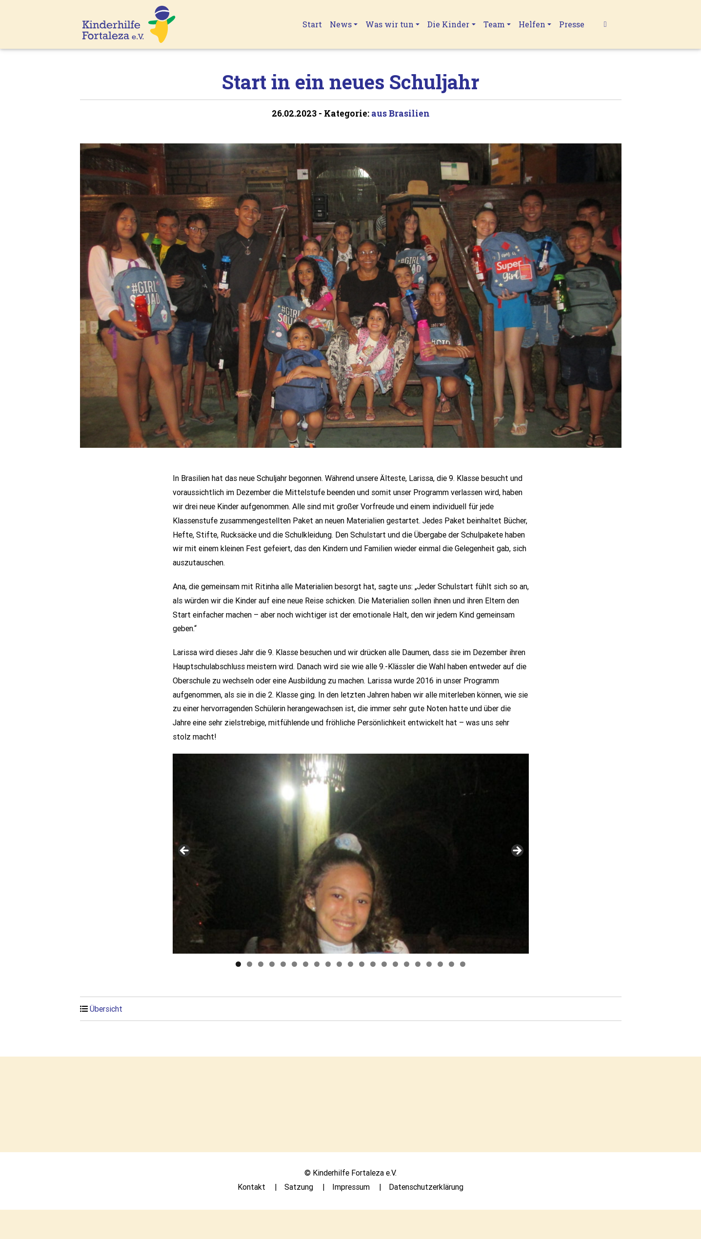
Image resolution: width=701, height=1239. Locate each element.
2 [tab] (249, 964)
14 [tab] (384, 964)
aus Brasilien (400, 113)
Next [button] (516, 851)
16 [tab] (406, 964)
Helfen (532, 24)
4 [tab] (272, 964)
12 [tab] (361, 964)
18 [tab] (429, 964)
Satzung (298, 1187)
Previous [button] (185, 851)
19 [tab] (440, 964)
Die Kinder (448, 24)
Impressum (351, 1187)
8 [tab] (317, 964)
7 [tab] (305, 964)
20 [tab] (451, 964)
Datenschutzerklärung (426, 1187)
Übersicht (106, 1009)
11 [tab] (350, 964)
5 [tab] (283, 964)
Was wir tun (389, 24)
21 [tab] (462, 964)
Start (312, 24)
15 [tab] (395, 964)
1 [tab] (238, 964)
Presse (571, 24)
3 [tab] (260, 964)
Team (494, 24)
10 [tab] (339, 964)
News (341, 24)
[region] (351, 854)
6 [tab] (294, 964)
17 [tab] (418, 964)
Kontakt (251, 1187)
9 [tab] (328, 964)
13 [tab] (373, 964)
